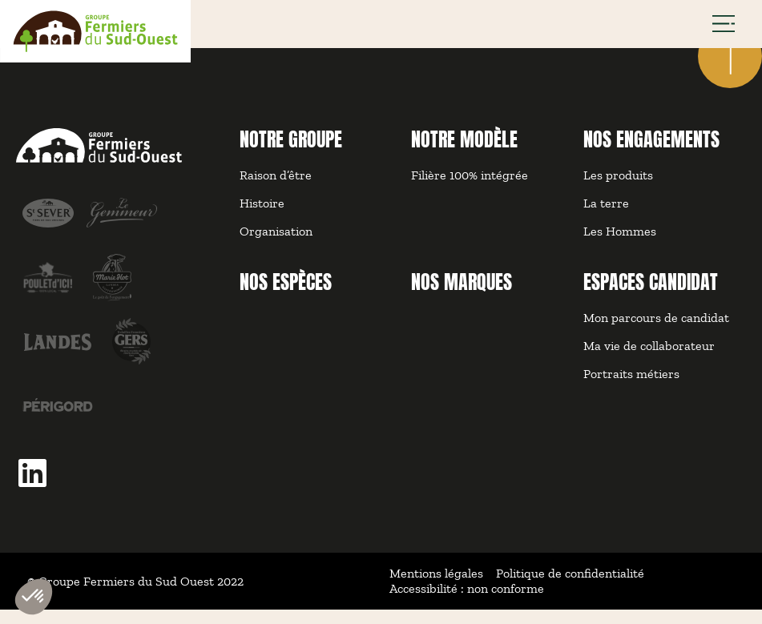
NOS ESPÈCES (286, 296)
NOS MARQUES (461, 296)
